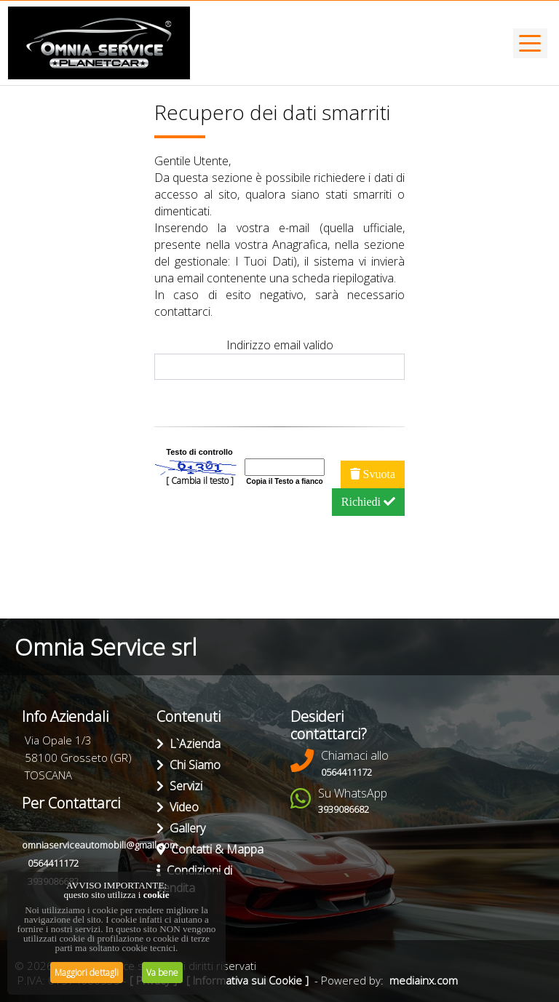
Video (177, 807)
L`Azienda (188, 744)
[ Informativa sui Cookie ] (247, 980)
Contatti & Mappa (209, 849)
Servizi (179, 786)
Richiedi (368, 502)
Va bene (162, 972)
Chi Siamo (188, 765)
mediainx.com (423, 980)
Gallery (180, 828)
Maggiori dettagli (87, 972)
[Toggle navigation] (530, 43)
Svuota (372, 474)
